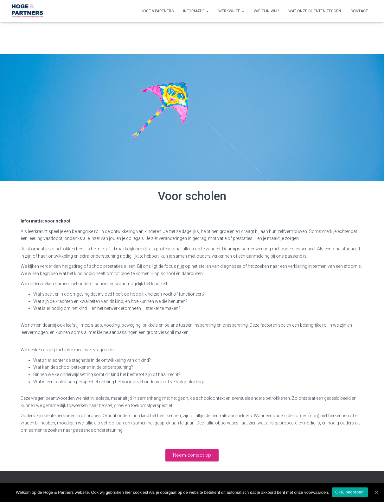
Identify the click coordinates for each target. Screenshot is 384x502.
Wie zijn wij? (266, 11)
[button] (192, 455)
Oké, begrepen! (350, 492)
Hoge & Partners (157, 11)
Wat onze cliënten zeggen (314, 11)
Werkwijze (231, 11)
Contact (359, 11)
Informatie (196, 11)
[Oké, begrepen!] (376, 492)
